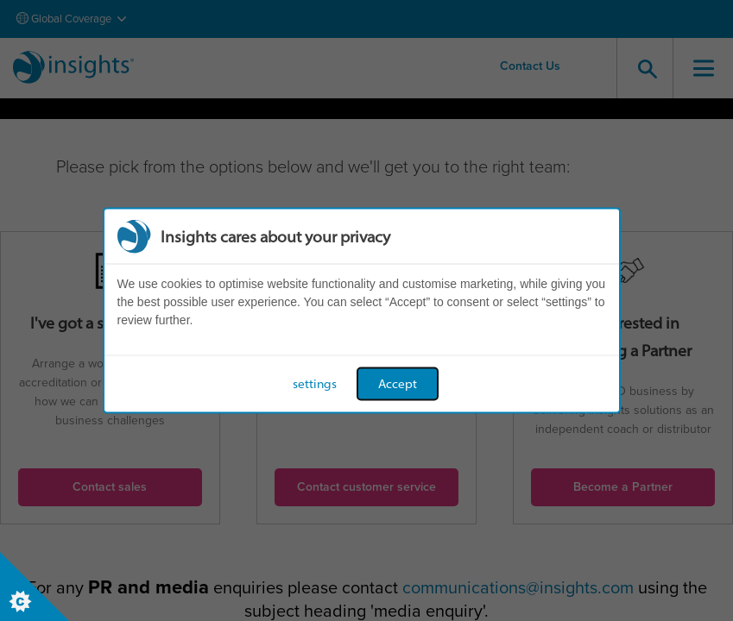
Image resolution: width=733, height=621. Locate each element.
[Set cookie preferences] (34, 586)
